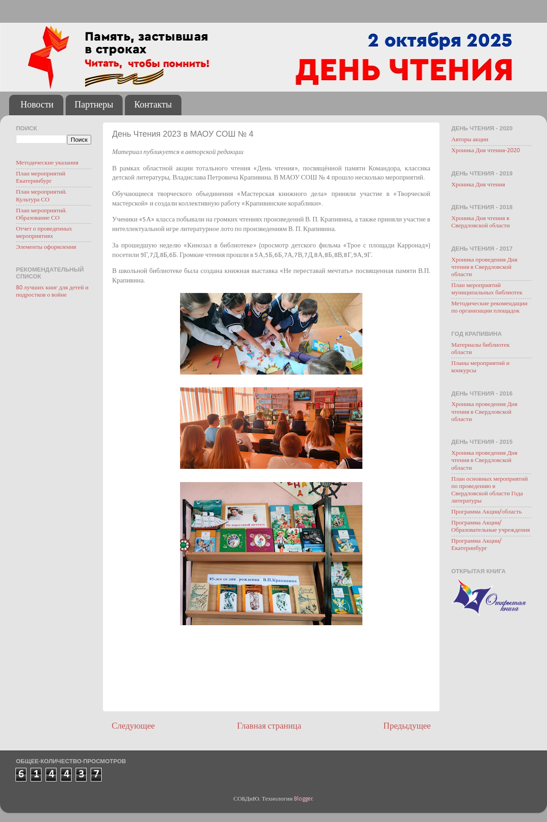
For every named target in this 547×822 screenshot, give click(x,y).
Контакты (153, 105)
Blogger (303, 799)
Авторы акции (469, 140)
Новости (37, 105)
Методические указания (47, 163)
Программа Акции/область (486, 512)
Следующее (133, 726)
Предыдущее (407, 726)
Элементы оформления (46, 247)
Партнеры (94, 105)
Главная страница (269, 726)
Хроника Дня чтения (478, 185)
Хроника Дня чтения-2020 (485, 151)
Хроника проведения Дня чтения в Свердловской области (484, 267)
